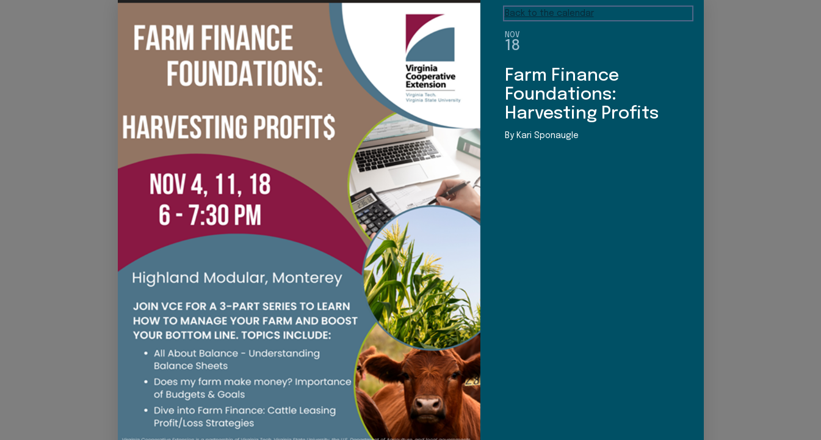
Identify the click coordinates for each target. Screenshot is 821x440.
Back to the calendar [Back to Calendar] (549, 13)
